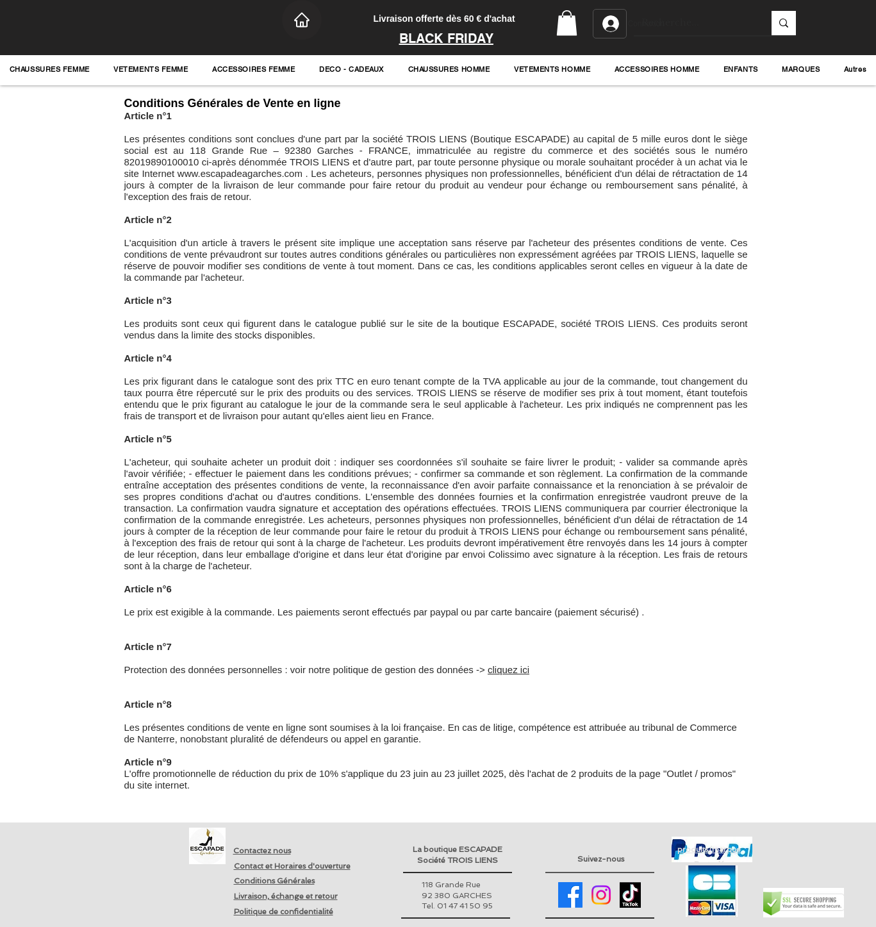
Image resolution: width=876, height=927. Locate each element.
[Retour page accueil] (207, 846)
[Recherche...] (693, 23)
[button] (566, 22)
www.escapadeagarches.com (240, 173)
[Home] (302, 20)
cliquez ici (508, 669)
